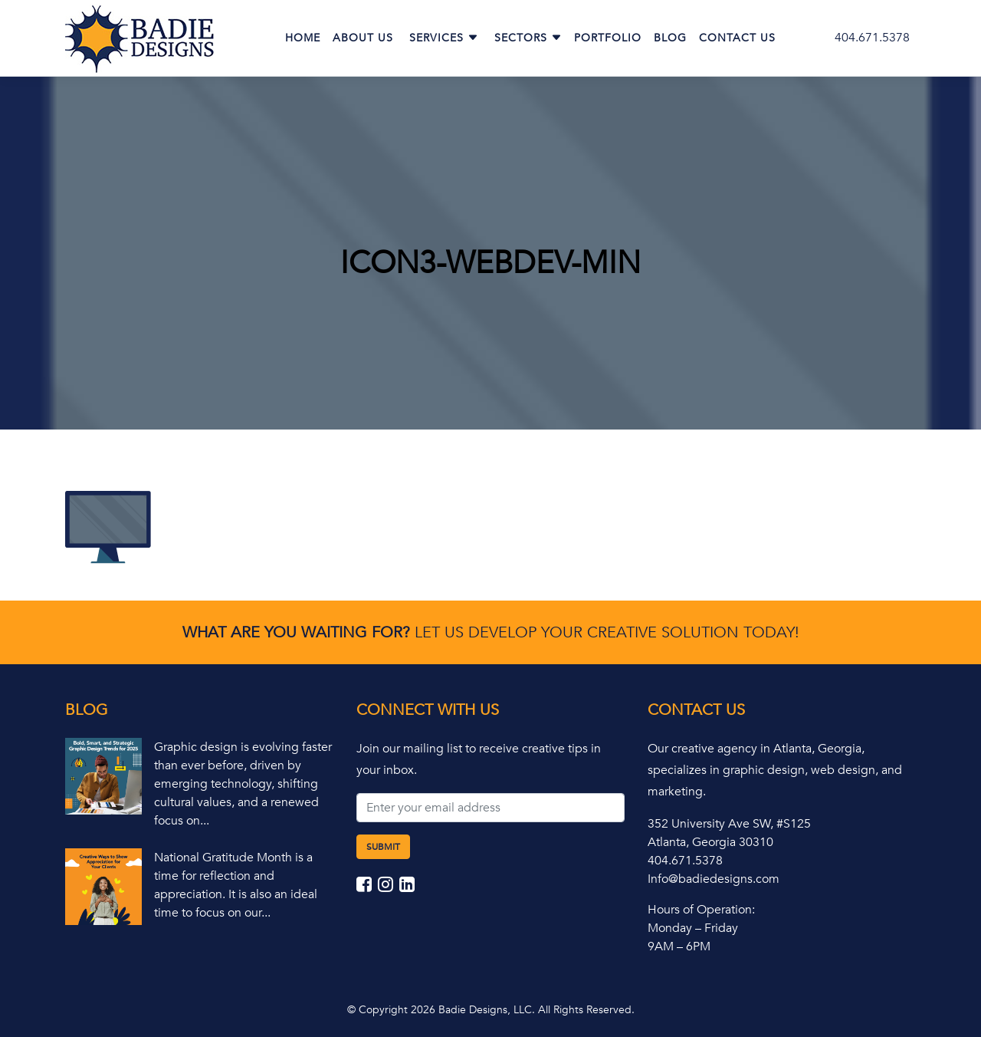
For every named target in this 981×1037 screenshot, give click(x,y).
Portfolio (607, 38)
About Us (363, 38)
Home (302, 38)
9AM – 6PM (679, 946)
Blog (670, 38)
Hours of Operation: (701, 909)
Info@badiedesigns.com (713, 879)
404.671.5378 (872, 37)
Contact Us (737, 38)
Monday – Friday (693, 928)
